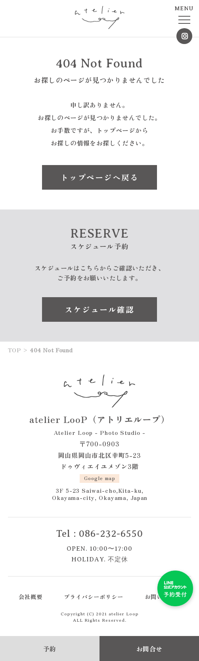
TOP (14, 350)
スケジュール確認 (99, 309)
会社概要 (30, 596)
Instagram (184, 36)
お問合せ (149, 648)
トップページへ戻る (99, 177)
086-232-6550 (111, 533)
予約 (49, 648)
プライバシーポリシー (93, 596)
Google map (99, 478)
